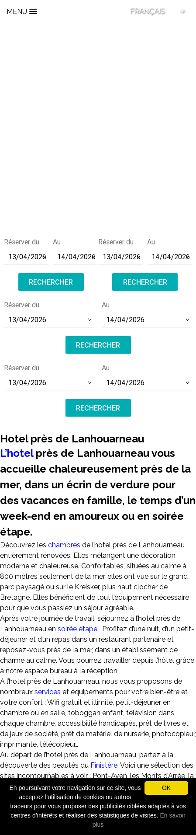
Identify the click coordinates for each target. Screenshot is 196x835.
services (48, 692)
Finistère (103, 765)
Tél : (98, 170)
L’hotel (16, 453)
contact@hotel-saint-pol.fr (98, 182)
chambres (64, 545)
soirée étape (77, 629)
